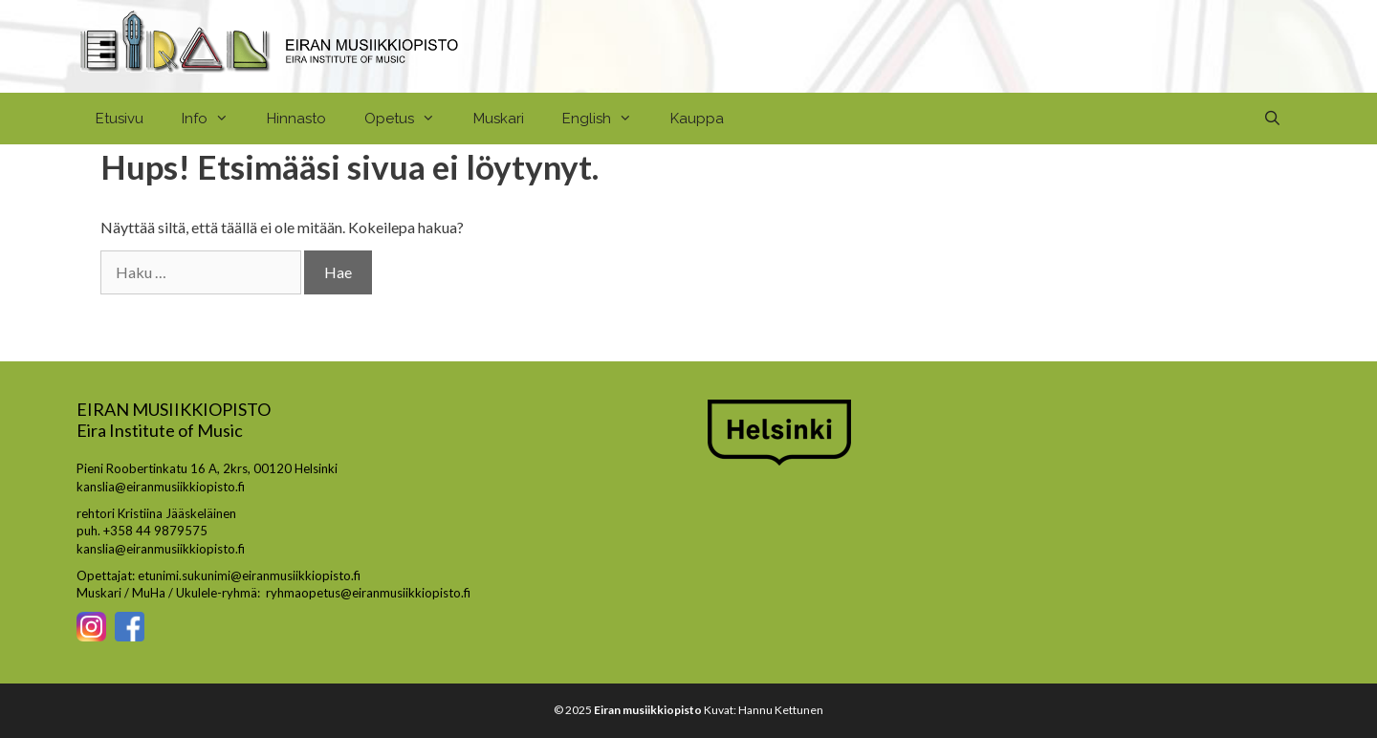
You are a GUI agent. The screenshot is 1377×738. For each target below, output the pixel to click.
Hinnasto (296, 118)
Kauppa (697, 118)
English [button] (606, 118)
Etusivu (119, 118)
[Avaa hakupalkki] (1272, 118)
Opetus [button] (409, 118)
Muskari (498, 118)
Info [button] (215, 118)
